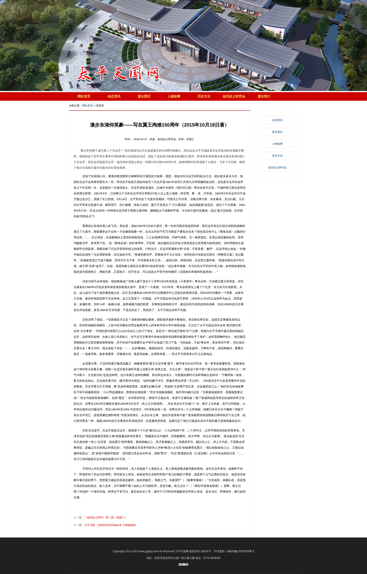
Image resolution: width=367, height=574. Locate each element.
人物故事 (173, 96)
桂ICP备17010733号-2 (240, 551)
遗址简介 (263, 96)
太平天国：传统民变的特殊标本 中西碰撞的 (110, 525)
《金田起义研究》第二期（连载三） (105, 517)
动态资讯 (113, 96)
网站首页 (83, 96)
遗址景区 (143, 96)
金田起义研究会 (233, 96)
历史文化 (203, 96)
